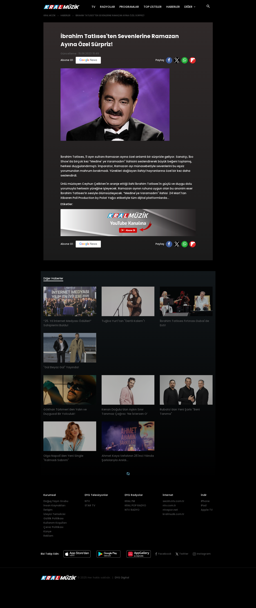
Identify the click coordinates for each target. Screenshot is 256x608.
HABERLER (174, 7)
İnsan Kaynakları (54, 506)
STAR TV (90, 506)
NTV (87, 502)
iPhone (205, 502)
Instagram (204, 555)
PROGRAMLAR (130, 7)
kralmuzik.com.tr (173, 515)
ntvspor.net (170, 511)
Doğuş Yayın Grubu (55, 502)
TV (95, 7)
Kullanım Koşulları (55, 524)
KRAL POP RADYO (135, 506)
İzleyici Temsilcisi (54, 515)
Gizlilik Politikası (53, 519)
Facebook (164, 555)
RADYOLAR (108, 7)
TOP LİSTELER (154, 7)
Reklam (48, 537)
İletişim (47, 511)
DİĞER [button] (188, 7)
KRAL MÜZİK (49, 15)
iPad (203, 506)
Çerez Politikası (53, 528)
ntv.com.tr (169, 506)
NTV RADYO (132, 511)
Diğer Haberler (56, 279)
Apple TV (207, 511)
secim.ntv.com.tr (173, 502)
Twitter (182, 555)
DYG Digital (122, 579)
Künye (47, 532)
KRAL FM (130, 502)
